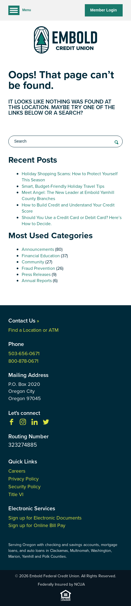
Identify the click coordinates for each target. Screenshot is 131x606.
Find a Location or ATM (33, 330)
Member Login (103, 10)
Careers (16, 471)
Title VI (15, 494)
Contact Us (23, 320)
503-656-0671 (23, 353)
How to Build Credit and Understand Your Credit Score (68, 208)
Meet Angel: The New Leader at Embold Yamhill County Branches (68, 195)
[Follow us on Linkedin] (34, 423)
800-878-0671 (23, 361)
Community (33, 262)
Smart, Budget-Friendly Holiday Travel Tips (63, 186)
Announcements (38, 249)
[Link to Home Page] (65, 41)
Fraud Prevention (38, 268)
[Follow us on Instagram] (23, 423)
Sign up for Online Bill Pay (36, 525)
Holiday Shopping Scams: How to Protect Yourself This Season (70, 176)
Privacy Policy (23, 478)
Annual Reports (37, 280)
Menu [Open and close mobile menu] (19, 10)
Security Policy (24, 486)
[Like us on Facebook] (11, 423)
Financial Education (41, 255)
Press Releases (36, 274)
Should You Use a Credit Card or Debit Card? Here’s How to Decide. (72, 220)
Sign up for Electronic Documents (44, 517)
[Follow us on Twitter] (46, 423)
